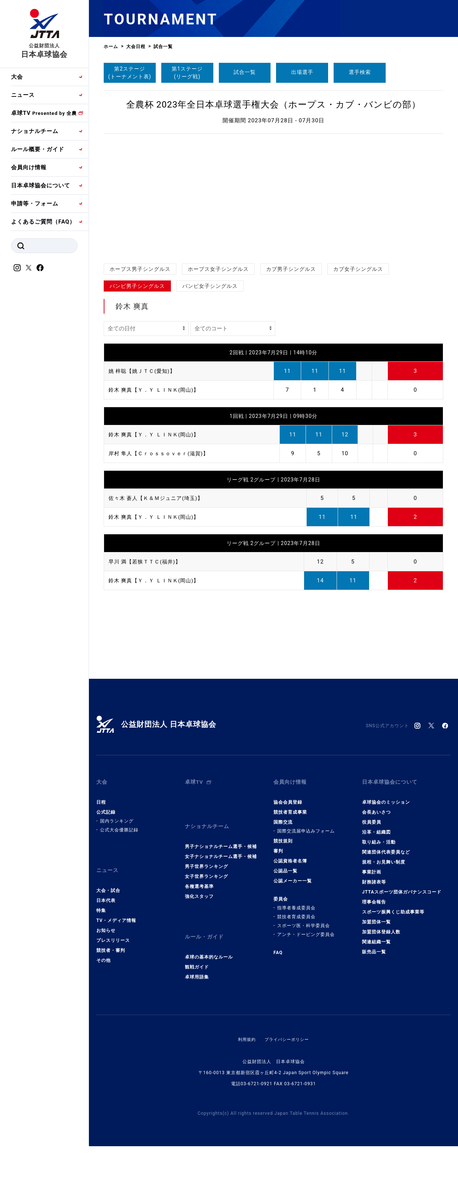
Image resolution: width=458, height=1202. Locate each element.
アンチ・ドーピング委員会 (306, 929)
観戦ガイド (197, 950)
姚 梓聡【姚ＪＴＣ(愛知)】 (144, 371)
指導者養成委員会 (296, 902)
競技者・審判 (110, 939)
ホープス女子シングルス (218, 269)
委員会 (280, 893)
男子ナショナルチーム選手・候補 (221, 835)
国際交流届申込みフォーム (306, 825)
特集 (101, 899)
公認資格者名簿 (290, 855)
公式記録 (106, 806)
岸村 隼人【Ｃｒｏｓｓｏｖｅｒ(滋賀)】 (162, 453)
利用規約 (245, 1022)
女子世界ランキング (206, 865)
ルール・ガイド (205, 923)
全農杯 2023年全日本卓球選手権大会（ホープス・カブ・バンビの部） (273, 104)
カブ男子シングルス (291, 269)
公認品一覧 (285, 865)
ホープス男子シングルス (140, 269)
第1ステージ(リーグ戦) (187, 72)
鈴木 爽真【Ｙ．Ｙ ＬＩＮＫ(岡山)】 (157, 390)
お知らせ (106, 919)
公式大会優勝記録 (119, 824)
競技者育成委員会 (296, 911)
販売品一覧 (374, 946)
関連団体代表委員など (386, 846)
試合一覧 (245, 72)
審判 (278, 845)
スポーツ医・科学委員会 (303, 920)
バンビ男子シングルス (137, 286)
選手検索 (360, 72)
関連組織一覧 (376, 936)
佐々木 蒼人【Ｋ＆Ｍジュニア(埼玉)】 (159, 498)
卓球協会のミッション (386, 796)
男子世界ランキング (206, 855)
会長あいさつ (376, 806)
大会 (17, 77)
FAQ (278, 947)
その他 (103, 949)
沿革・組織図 (376, 826)
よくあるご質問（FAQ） (43, 221)
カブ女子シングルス (358, 269)
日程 (101, 796)
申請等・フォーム (34, 203)
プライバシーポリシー (287, 1022)
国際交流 (283, 816)
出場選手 (302, 72)
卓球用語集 (197, 960)
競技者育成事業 (290, 806)
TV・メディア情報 (116, 909)
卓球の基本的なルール (209, 940)
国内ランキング (117, 815)
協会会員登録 (287, 796)
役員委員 (371, 816)
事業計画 (371, 866)
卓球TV (44, 113)
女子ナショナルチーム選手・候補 (221, 845)
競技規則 (283, 835)
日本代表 (106, 889)
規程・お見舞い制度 (383, 856)
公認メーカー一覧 (292, 875)
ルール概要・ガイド (37, 149)
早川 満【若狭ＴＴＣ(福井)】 (147, 561)
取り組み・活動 (379, 836)
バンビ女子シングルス (210, 286)
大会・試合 (108, 879)
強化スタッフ (199, 885)
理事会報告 (374, 896)
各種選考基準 (199, 875)
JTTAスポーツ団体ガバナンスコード (401, 886)
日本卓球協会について (40, 185)
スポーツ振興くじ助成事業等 (393, 906)
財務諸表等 (374, 876)
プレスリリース (113, 929)
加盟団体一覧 (376, 916)
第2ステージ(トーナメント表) (129, 72)
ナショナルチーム (34, 131)
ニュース (23, 95)
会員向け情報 (29, 167)
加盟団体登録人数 (381, 926)
